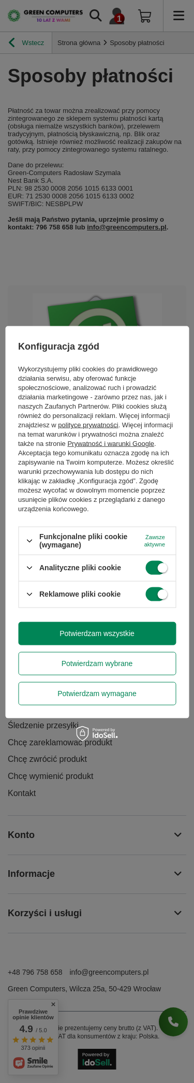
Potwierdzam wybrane (97, 663)
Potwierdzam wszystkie (97, 633)
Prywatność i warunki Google (110, 443)
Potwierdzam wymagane (97, 693)
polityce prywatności (88, 425)
